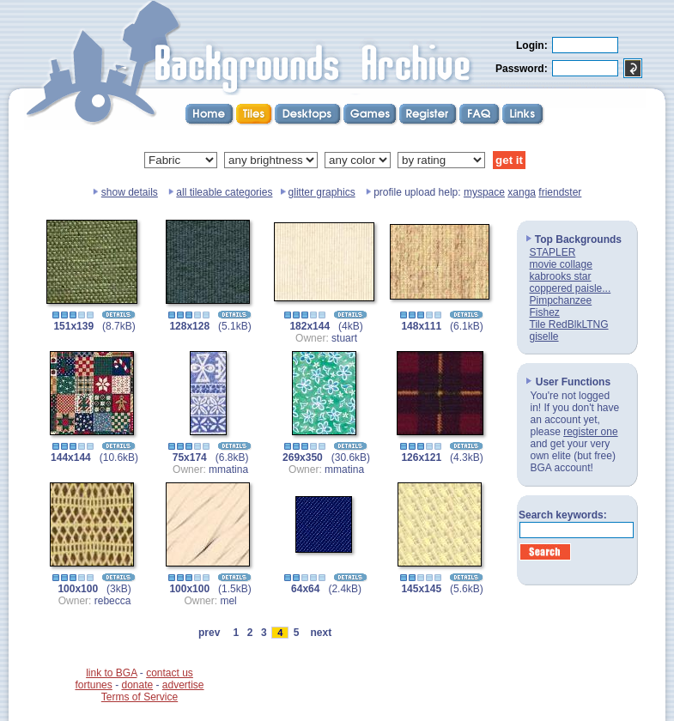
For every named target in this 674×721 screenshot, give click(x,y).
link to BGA (111, 673)
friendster (559, 192)
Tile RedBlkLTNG (569, 324)
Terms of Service (139, 697)
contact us (169, 673)
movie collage (561, 264)
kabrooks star (561, 276)
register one (590, 432)
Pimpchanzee (561, 300)
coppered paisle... (570, 288)
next (321, 633)
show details (129, 192)
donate (137, 685)
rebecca (112, 601)
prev (209, 633)
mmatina (228, 470)
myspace (484, 192)
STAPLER (553, 252)
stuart (344, 338)
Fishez (545, 312)
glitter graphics (321, 192)
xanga (521, 192)
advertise (183, 685)
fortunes (93, 685)
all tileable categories (224, 192)
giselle (544, 336)
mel (228, 601)
